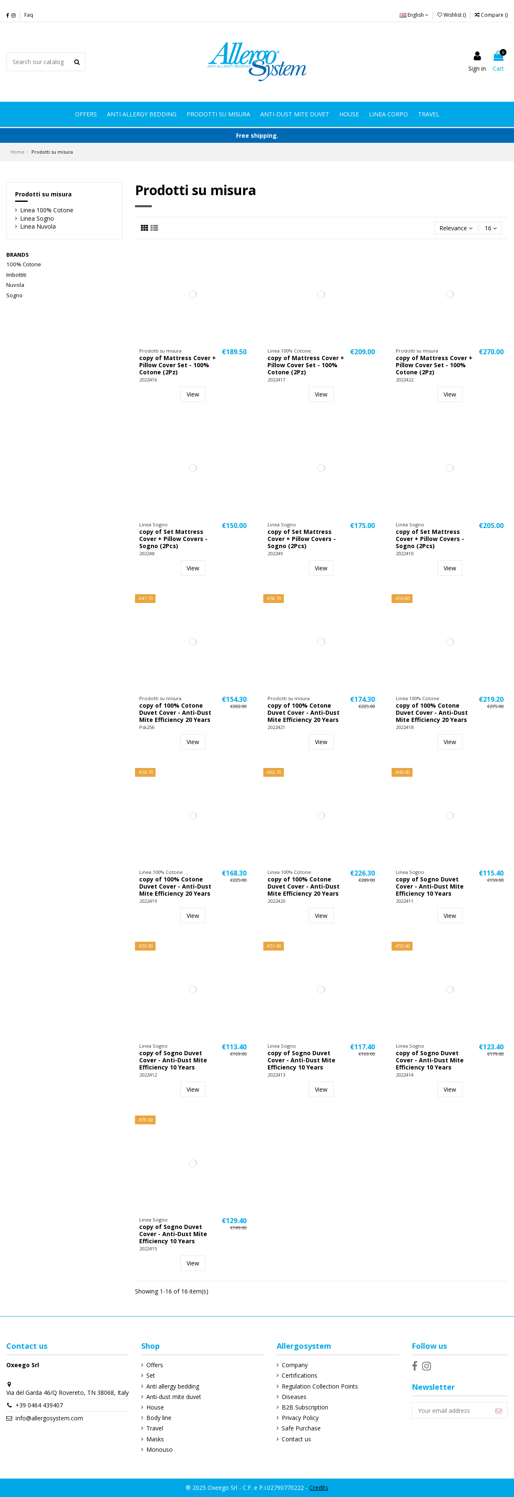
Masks (155, 1439)
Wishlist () (452, 14)
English (414, 14)
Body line (158, 1418)
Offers (154, 1365)
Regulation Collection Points (320, 1386)
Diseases (294, 1397)
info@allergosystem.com (49, 1418)
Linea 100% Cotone (46, 210)
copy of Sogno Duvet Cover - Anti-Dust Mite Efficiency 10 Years (430, 886)
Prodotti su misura (43, 194)
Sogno (14, 295)
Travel (154, 1428)
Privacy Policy (300, 1418)
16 (491, 228)
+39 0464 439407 (39, 1405)
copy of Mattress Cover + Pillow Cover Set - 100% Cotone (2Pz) (177, 365)
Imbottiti (16, 274)
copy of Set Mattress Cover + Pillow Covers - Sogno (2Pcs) (173, 539)
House (155, 1407)
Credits (318, 1488)
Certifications (299, 1375)
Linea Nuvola (38, 226)
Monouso (159, 1449)
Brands (17, 254)
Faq (28, 14)
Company (295, 1365)
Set (150, 1375)
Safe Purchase (301, 1428)
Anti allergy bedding (172, 1386)
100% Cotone (23, 264)
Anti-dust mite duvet (173, 1397)
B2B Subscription (305, 1407)
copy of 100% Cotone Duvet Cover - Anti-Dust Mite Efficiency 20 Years (175, 712)
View (193, 394)
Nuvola (15, 285)
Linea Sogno (37, 218)
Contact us (296, 1439)
